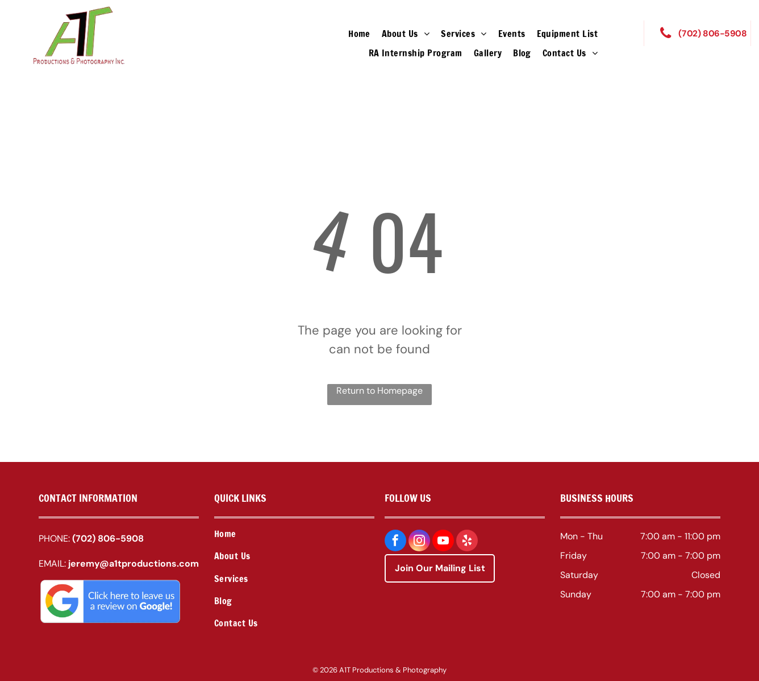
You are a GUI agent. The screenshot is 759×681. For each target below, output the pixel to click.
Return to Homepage (379, 391)
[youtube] (443, 542)
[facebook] (395, 542)
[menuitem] (359, 33)
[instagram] (419, 542)
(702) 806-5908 (108, 538)
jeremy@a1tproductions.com (133, 563)
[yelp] (467, 542)
